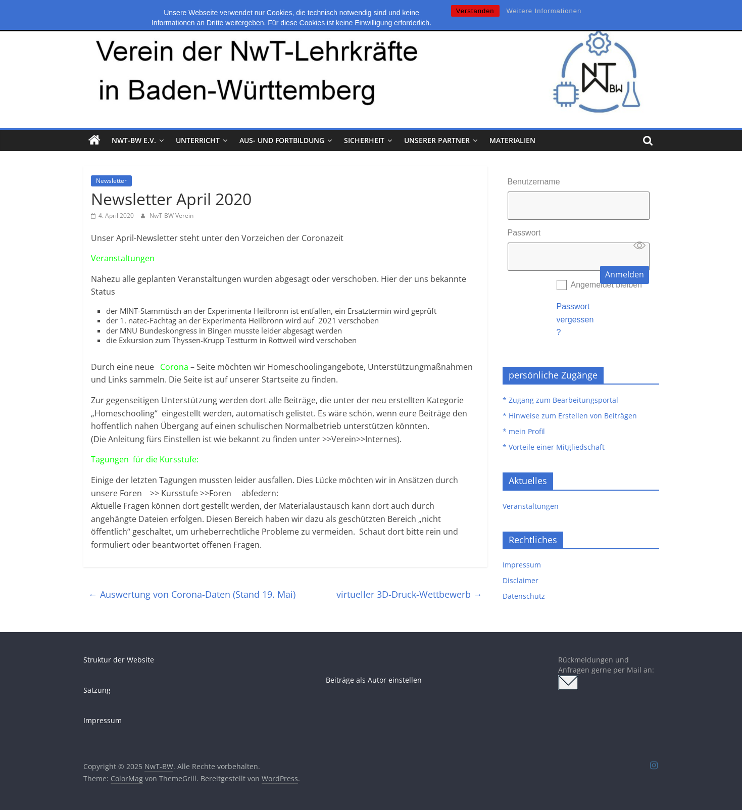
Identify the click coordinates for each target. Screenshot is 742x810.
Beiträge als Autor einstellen (374, 680)
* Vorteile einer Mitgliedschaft (554, 447)
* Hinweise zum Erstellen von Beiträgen (570, 415)
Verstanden (475, 11)
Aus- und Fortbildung (281, 140)
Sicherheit (364, 140)
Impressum (522, 564)
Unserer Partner (437, 140)
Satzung (97, 690)
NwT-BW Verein (171, 215)
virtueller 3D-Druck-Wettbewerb (409, 594)
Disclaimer (520, 580)
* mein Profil (524, 431)
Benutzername (534, 181)
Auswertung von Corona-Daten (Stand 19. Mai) (191, 594)
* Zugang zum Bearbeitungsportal (560, 400)
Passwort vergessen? (575, 319)
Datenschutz (524, 596)
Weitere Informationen (544, 11)
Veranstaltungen (531, 506)
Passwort (524, 232)
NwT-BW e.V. (134, 140)
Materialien (512, 140)
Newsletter (111, 180)
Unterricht (198, 140)
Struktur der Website (118, 659)
